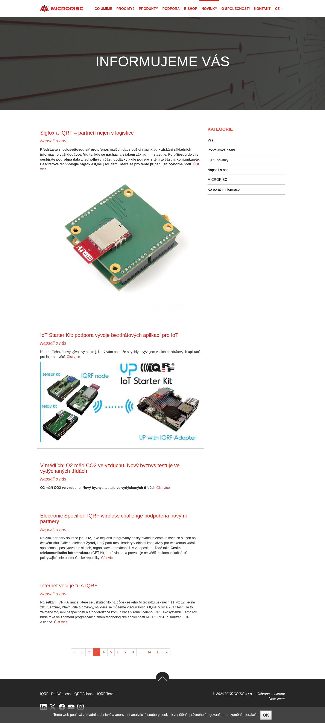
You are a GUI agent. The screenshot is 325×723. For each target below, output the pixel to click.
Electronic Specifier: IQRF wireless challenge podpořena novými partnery (113, 518)
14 (149, 652)
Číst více (73, 357)
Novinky (209, 9)
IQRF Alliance (83, 694)
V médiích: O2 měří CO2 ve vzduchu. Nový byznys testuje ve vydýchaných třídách (110, 468)
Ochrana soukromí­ (271, 694)
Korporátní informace (224, 189)
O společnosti (236, 9)
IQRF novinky (218, 160)
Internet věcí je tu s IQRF (68, 585)
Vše (211, 140)
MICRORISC (217, 179)
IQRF (44, 694)
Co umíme (103, 9)
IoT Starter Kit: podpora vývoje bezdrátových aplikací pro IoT (109, 335)
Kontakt (262, 9)
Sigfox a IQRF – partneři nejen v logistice (87, 133)
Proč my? (125, 9)
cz (279, 9)
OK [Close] (266, 715)
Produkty (148, 9)
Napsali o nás (53, 140)
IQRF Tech (105, 694)
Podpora (171, 9)
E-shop (190, 9)
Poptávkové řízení (221, 150)
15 (158, 652)
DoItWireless (61, 694)
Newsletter (277, 699)
